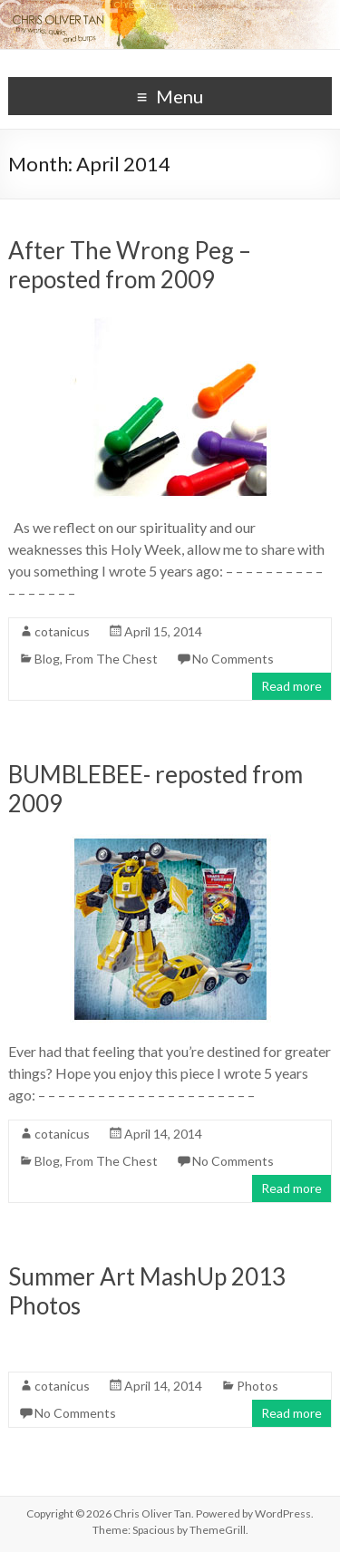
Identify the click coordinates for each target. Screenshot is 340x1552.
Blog (47, 658)
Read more (291, 686)
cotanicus (62, 631)
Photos (257, 1385)
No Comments (233, 658)
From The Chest (111, 658)
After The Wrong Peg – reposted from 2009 (129, 265)
